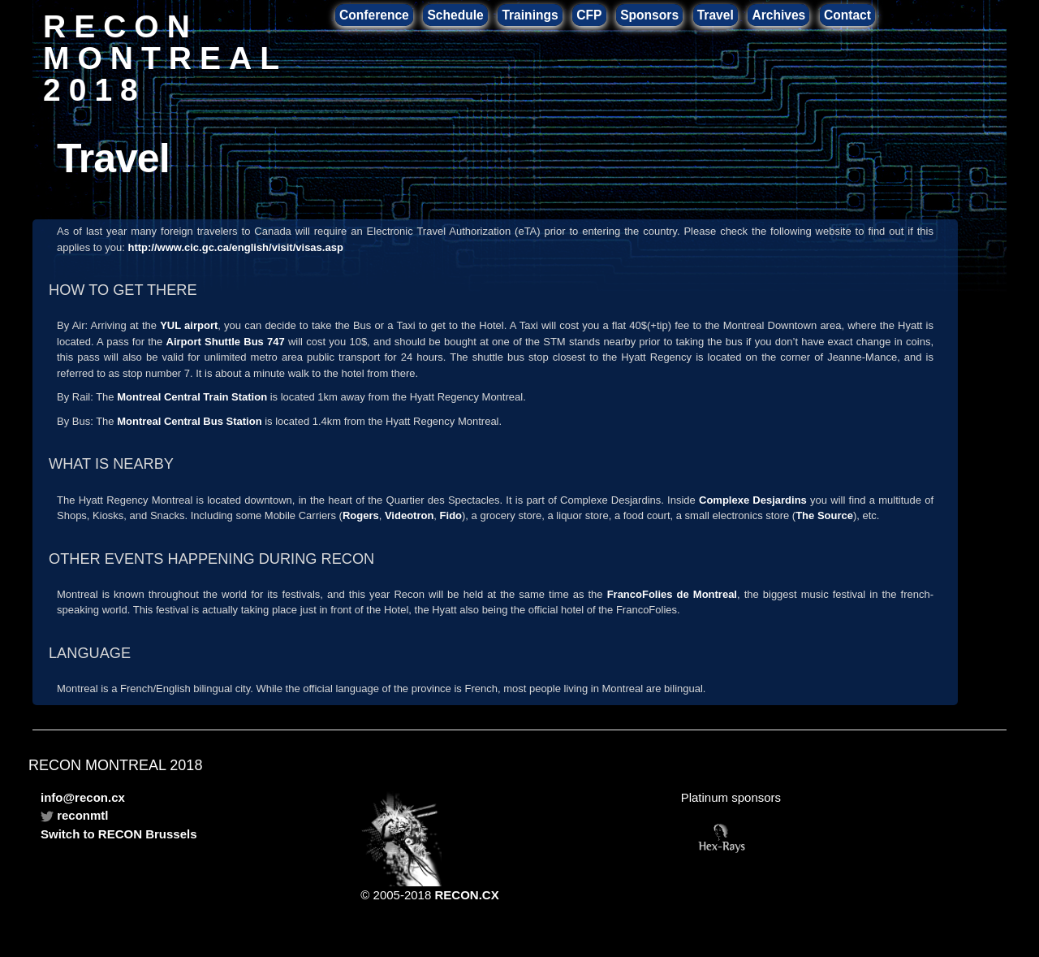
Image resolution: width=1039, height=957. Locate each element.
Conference (374, 15)
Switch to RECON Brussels (119, 834)
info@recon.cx (83, 797)
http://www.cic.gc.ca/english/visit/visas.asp (235, 247)
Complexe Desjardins (753, 500)
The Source (824, 515)
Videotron (409, 515)
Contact (847, 15)
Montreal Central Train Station (192, 397)
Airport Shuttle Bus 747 (225, 342)
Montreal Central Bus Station (189, 421)
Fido (451, 515)
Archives (778, 15)
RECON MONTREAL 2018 (165, 57)
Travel (715, 15)
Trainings (530, 15)
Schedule (455, 15)
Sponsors (649, 15)
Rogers (361, 515)
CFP (588, 15)
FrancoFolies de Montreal (672, 594)
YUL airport (189, 325)
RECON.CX (466, 895)
